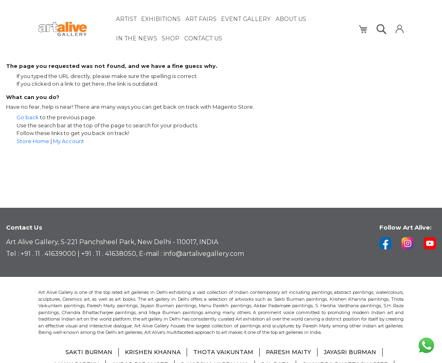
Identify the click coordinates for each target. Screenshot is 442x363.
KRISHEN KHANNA (152, 353)
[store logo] (72, 29)
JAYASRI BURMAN (350, 353)
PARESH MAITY (288, 353)
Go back (28, 117)
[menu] (233, 29)
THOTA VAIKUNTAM (223, 353)
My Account (68, 141)
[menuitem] (126, 19)
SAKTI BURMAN (88, 353)
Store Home (33, 141)
